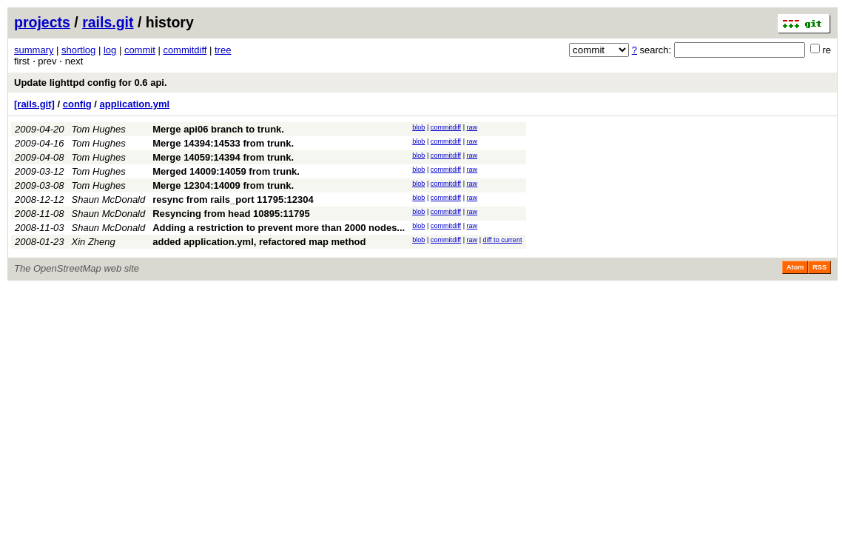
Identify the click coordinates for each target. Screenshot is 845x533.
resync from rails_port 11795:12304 (233, 199)
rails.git (107, 22)
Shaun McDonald (109, 199)
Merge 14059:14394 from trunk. (223, 157)
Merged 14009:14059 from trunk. (226, 171)
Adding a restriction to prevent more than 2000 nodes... (278, 227)
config (77, 104)
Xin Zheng (93, 241)
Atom (795, 267)
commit (139, 50)
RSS (819, 267)
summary (33, 50)
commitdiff (184, 50)
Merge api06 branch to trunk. (218, 129)
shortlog (78, 50)
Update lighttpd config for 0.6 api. (90, 82)
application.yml (135, 104)
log (110, 50)
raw (472, 127)
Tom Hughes (99, 129)
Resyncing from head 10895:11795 (230, 213)
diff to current (502, 240)
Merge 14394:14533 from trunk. (223, 143)
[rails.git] (34, 104)
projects (42, 22)
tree (223, 50)
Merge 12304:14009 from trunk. (223, 185)
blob (418, 127)
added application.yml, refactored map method (259, 241)
